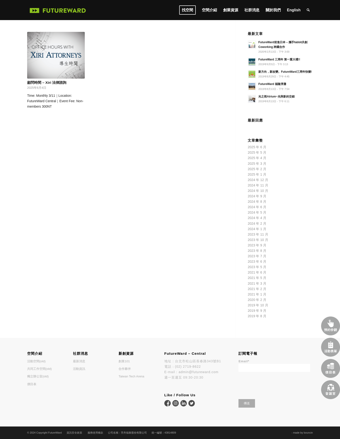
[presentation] (274, 384)
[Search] (308, 10)
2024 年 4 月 (257, 218)
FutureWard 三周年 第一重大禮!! (279, 59)
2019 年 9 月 (257, 310)
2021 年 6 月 (257, 272)
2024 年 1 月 (257, 229)
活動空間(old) (36, 361)
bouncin (308, 432)
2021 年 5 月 (257, 278)
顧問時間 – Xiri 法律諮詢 (46, 82)
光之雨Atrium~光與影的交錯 (276, 96)
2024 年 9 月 (257, 196)
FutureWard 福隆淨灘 (272, 84)
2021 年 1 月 (257, 294)
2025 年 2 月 (257, 169)
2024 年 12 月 (258, 180)
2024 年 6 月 (257, 207)
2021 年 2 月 (257, 289)
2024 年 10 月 (258, 191)
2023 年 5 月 (257, 267)
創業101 (124, 361)
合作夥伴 (125, 369)
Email (243, 361)
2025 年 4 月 (257, 158)
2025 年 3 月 (257, 163)
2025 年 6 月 (257, 147)
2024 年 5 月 (257, 212)
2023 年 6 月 (257, 261)
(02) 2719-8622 (188, 366)
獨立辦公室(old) (38, 376)
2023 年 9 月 (257, 245)
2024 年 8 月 (257, 201)
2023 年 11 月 (258, 234)
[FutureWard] (58, 10)
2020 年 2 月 (257, 300)
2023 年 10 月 (258, 240)
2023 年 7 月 (257, 256)
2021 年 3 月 (257, 283)
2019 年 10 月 (258, 305)
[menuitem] (187, 10)
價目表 (31, 384)
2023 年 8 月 (257, 251)
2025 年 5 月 (257, 152)
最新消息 (79, 361)
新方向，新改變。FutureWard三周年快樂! (285, 71)
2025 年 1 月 (257, 174)
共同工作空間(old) (39, 369)
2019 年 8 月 (257, 316)
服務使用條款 (95, 432)
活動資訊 (79, 369)
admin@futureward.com (198, 372)
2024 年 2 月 (257, 223)
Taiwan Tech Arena (131, 376)
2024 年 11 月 (258, 185)
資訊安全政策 (74, 432)
